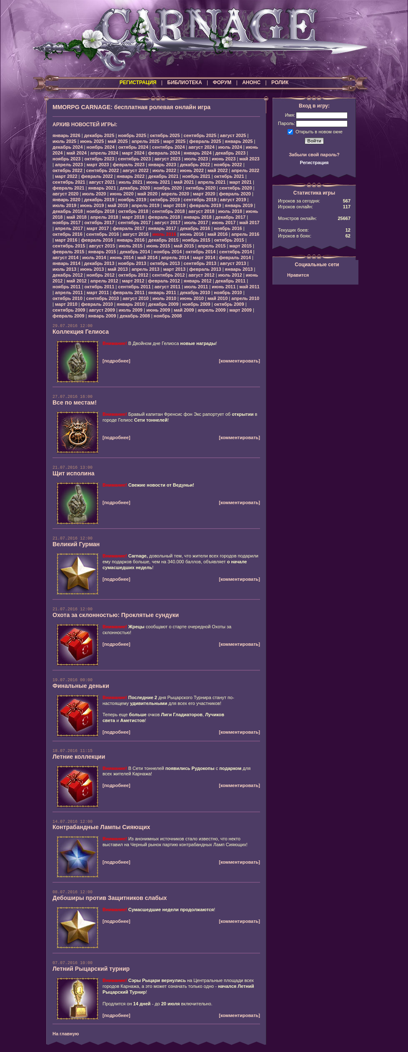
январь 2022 (131, 176)
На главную (66, 1033)
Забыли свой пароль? (314, 154)
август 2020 (65, 193)
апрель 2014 (175, 257)
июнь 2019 (92, 205)
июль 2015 (131, 245)
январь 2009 (102, 315)
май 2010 (218, 298)
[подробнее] (116, 360)
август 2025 (233, 135)
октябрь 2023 (99, 158)
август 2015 (102, 245)
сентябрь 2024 (168, 147)
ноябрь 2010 (228, 292)
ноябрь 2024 (101, 147)
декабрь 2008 (135, 315)
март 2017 (98, 228)
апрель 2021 (211, 182)
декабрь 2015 (163, 239)
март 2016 (66, 239)
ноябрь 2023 (66, 158)
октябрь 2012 (133, 274)
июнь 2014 (121, 257)
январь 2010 (131, 304)
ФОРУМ (222, 82)
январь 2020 (66, 199)
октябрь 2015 (229, 239)
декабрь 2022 (195, 164)
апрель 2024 (104, 152)
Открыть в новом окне (319, 131)
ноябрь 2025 (132, 135)
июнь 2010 (192, 298)
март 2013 (174, 269)
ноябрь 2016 (228, 228)
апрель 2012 (104, 280)
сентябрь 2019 (200, 199)
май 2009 (184, 309)
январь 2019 (239, 205)
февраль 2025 (205, 141)
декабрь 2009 (163, 304)
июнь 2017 (223, 222)
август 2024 (201, 147)
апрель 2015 (211, 245)
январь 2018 (198, 217)
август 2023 (167, 158)
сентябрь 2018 (168, 211)
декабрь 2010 (195, 292)
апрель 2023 (69, 164)
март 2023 (98, 164)
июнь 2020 (121, 193)
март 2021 (240, 182)
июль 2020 (94, 193)
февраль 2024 (164, 152)
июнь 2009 (158, 309)
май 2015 (184, 245)
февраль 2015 (68, 251)
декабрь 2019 (99, 199)
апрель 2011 (69, 292)
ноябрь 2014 (168, 251)
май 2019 (118, 205)
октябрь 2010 (68, 298)
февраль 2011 (128, 292)
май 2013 (118, 269)
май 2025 (118, 141)
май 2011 (249, 286)
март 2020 (204, 193)
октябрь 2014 (200, 251)
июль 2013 (64, 269)
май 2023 (249, 158)
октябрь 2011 (99, 286)
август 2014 (65, 257)
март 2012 (133, 280)
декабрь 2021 (163, 176)
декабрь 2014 (135, 251)
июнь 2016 (192, 234)
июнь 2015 (158, 245)
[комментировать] (239, 360)
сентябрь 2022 (102, 170)
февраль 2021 (68, 187)
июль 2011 (196, 286)
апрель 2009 (211, 309)
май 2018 (76, 217)
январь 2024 (198, 152)
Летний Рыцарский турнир (91, 968)
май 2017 (249, 222)
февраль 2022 (97, 176)
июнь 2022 (192, 170)
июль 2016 (164, 234)
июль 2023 (196, 158)
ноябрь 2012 (101, 274)
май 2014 (148, 257)
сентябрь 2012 (168, 274)
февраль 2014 (234, 257)
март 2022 (66, 176)
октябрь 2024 (133, 147)
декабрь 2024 (68, 147)
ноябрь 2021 (196, 176)
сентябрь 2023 (134, 158)
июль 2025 (64, 141)
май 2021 (184, 182)
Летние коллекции (79, 756)
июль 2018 (230, 211)
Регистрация (314, 162)
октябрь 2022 (68, 170)
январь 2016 (131, 239)
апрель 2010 (245, 298)
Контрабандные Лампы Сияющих (101, 827)
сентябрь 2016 (102, 234)
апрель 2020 (175, 193)
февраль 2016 (97, 239)
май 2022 (218, 170)
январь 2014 (66, 263)
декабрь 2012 (68, 274)
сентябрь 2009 (69, 309)
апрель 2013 (146, 269)
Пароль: (286, 123)
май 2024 (76, 152)
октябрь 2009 (229, 304)
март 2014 (204, 257)
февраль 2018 (164, 217)
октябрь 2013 (165, 263)
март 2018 (133, 217)
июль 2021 (131, 182)
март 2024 (133, 152)
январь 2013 (239, 269)
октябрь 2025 (165, 135)
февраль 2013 (205, 269)
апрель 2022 (245, 170)
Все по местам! (75, 402)
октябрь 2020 (200, 187)
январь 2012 (198, 280)
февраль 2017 (128, 228)
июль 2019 (64, 205)
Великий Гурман (76, 544)
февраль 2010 (97, 304)
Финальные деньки (81, 685)
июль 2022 (164, 170)
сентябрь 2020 (235, 187)
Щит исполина (73, 473)
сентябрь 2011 (134, 286)
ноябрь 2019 (132, 199)
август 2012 (201, 274)
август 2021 (102, 182)
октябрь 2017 (99, 222)
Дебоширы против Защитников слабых (110, 898)
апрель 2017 (69, 228)
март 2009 (240, 309)
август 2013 (233, 263)
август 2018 (201, 211)
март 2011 (98, 292)
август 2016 (135, 234)
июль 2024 (230, 147)
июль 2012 (230, 274)
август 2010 (135, 298)
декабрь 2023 (230, 152)
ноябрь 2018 (101, 211)
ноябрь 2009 (196, 304)
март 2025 (174, 141)
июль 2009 (131, 309)
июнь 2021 (158, 182)
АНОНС (251, 82)
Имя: (290, 114)
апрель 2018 (104, 217)
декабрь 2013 (99, 263)
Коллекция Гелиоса (81, 331)
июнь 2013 (92, 269)
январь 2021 (102, 187)
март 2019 (174, 205)
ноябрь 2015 (196, 239)
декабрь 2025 (99, 135)
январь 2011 (162, 292)
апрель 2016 (245, 234)
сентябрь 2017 (134, 222)
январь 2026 (66, 135)
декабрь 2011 (230, 280)
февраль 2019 (205, 205)
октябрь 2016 (68, 234)
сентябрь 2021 (69, 182)
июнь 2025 (92, 141)
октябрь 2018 (133, 211)
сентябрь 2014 (235, 251)
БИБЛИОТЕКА (184, 82)
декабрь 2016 (195, 228)
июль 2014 (94, 257)
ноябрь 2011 (66, 286)
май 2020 (148, 193)
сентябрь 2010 (102, 298)
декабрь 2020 (135, 187)
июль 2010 (164, 298)
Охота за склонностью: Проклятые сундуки (116, 615)
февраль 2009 (68, 315)
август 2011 (167, 286)
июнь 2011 (223, 286)
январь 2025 (239, 141)
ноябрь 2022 (228, 164)
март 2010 (66, 304)
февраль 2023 (128, 164)
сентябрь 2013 (200, 263)
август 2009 (102, 309)
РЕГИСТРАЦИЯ (138, 82)
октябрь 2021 (229, 176)
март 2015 (240, 245)
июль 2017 (196, 222)
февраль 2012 (164, 280)
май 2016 (218, 234)
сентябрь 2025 (200, 135)
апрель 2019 (146, 205)
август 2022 (135, 170)
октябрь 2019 (165, 199)
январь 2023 (162, 164)
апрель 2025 (146, 141)
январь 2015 (102, 251)
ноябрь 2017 (66, 222)
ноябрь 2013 (132, 263)
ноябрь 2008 (168, 315)
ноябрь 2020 (168, 187)
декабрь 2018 (68, 211)
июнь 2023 (223, 158)
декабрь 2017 (230, 217)
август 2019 (233, 199)
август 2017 (167, 222)
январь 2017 (162, 228)
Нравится (298, 274)
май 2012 (76, 280)
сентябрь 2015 (69, 245)
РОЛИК (279, 82)
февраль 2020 (234, 193)
